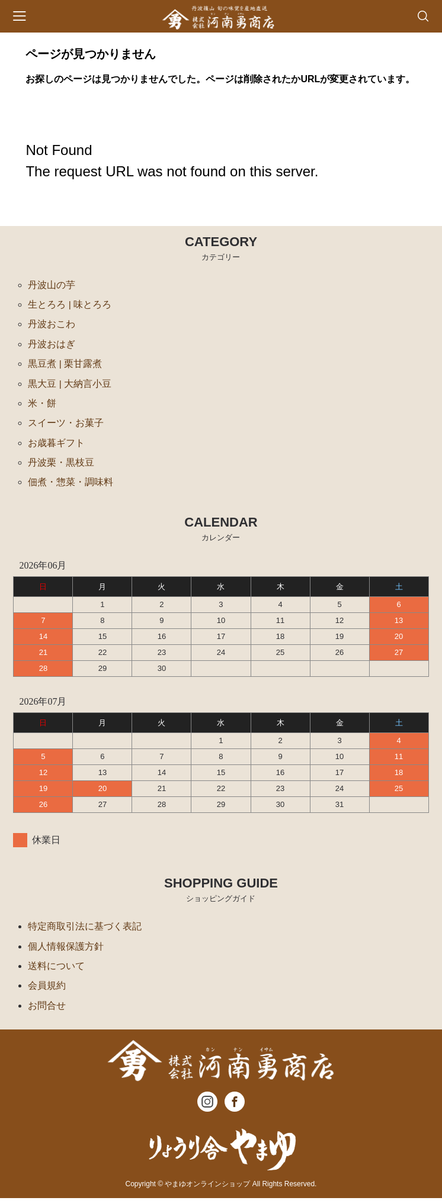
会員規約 (47, 991)
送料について (56, 971)
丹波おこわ (51, 325)
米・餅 (42, 406)
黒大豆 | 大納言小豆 (69, 385)
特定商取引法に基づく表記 (85, 930)
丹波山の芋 (51, 285)
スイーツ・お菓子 (66, 426)
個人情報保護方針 (66, 950)
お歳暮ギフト (56, 446)
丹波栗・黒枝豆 (61, 466)
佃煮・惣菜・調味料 (70, 486)
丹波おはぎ (51, 345)
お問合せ (47, 1011)
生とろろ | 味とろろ (69, 305)
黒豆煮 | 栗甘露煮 (65, 365)
